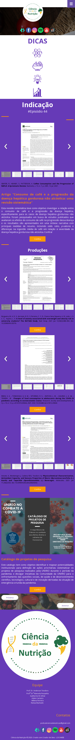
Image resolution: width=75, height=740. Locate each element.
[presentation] (5, 146)
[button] (6, 175)
